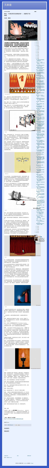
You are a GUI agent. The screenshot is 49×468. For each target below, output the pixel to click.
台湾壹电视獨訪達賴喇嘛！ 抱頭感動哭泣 (40, 81)
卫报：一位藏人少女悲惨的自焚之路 (40, 208)
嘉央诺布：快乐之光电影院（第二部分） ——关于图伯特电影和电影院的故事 (40, 118)
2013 (36, 43)
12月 (37, 46)
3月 (37, 226)
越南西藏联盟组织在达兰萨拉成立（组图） (40, 224)
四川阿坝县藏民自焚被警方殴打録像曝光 (40, 150)
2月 (37, 227)
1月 (37, 229)
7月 (37, 54)
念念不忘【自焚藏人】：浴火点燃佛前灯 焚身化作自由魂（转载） (40, 141)
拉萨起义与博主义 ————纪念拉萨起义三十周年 (40, 221)
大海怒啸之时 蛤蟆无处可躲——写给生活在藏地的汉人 (40, 111)
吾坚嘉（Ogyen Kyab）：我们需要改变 (40, 175)
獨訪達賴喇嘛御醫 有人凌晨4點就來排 (40, 106)
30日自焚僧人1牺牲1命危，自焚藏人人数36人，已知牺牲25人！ (40, 213)
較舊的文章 (29, 455)
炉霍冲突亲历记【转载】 (40, 152)
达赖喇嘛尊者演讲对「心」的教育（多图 (40, 76)
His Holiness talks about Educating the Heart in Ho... (40, 154)
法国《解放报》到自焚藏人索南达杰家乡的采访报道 (40, 194)
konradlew (25, 463)
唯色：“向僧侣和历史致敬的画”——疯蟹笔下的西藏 (40, 90)
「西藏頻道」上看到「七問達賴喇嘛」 (40, 217)
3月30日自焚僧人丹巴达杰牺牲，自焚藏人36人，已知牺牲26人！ (40, 180)
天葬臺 (8, 5)
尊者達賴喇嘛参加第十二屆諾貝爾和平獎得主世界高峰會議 (40, 73)
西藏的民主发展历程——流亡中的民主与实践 (40, 177)
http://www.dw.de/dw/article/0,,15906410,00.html (13, 418)
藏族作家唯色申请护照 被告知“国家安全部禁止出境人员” (40, 78)
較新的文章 (6, 455)
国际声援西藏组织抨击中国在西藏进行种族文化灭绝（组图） (40, 87)
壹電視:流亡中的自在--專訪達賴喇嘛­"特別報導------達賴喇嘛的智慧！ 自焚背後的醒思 (40, 125)
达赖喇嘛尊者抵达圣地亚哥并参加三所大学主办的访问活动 (40, 128)
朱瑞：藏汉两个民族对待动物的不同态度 (40, 66)
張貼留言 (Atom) (9, 457)
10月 (37, 49)
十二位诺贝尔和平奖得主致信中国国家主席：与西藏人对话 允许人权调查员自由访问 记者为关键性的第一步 (40, 202)
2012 (36, 45)
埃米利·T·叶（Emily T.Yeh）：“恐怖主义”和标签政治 (40, 63)
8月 (37, 52)
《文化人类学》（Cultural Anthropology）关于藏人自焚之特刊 (40, 131)
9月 (37, 51)
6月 (37, 55)
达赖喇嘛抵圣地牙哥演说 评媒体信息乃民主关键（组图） (40, 144)
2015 (36, 40)
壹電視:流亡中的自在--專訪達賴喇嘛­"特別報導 (40, 122)
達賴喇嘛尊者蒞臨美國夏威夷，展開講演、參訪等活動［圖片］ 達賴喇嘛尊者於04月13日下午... (40, 159)
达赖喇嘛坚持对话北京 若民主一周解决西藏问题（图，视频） (40, 99)
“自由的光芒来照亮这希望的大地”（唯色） (40, 210)
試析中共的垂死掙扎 (39, 215)
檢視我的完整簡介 (37, 243)
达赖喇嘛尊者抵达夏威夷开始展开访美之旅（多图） (40, 163)
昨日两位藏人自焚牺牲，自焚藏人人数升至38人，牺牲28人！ (40, 115)
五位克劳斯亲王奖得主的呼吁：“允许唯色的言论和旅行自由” (40, 187)
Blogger (32, 463)
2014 (36, 42)
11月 (37, 48)
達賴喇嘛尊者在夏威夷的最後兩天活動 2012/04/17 (40, 138)
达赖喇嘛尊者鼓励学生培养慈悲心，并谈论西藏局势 (40, 147)
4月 (37, 58)
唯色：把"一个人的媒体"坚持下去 (39, 165)
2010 (36, 232)
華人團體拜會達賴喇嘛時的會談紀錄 (40, 60)
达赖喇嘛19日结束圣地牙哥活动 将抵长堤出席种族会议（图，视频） (40, 135)
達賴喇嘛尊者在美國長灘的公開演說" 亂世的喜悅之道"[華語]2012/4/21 (40, 84)
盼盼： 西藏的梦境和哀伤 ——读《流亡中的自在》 (40, 197)
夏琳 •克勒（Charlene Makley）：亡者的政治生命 (40, 96)
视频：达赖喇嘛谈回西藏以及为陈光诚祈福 (40, 70)
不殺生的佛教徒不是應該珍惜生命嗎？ (40, 170)
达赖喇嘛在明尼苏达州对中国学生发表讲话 (40, 68)
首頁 (17, 455)
